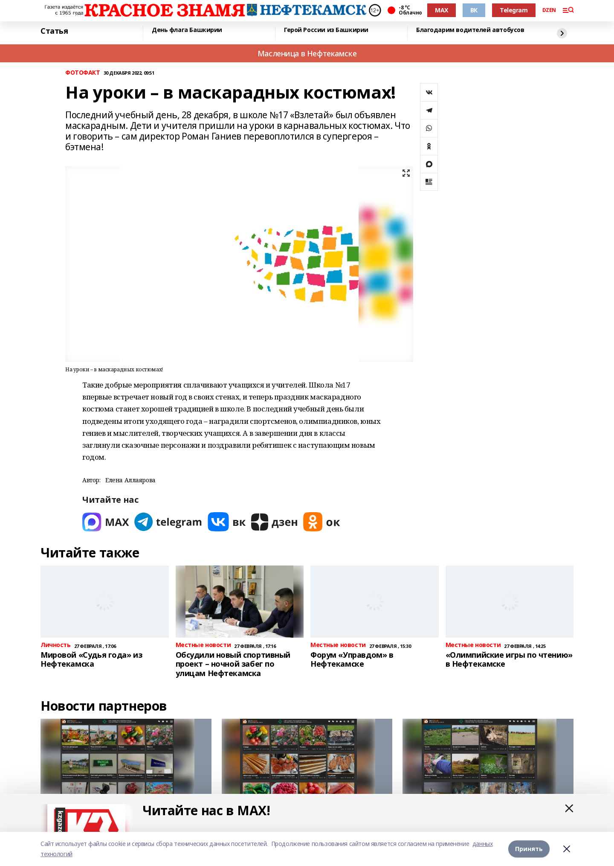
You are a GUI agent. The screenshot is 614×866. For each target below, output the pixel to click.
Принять (529, 849)
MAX (441, 10)
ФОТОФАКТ (82, 72)
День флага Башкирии (187, 30)
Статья (54, 31)
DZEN (549, 10)
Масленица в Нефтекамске (307, 53)
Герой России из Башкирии (326, 30)
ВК (474, 10)
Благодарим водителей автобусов (470, 30)
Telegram (514, 10)
